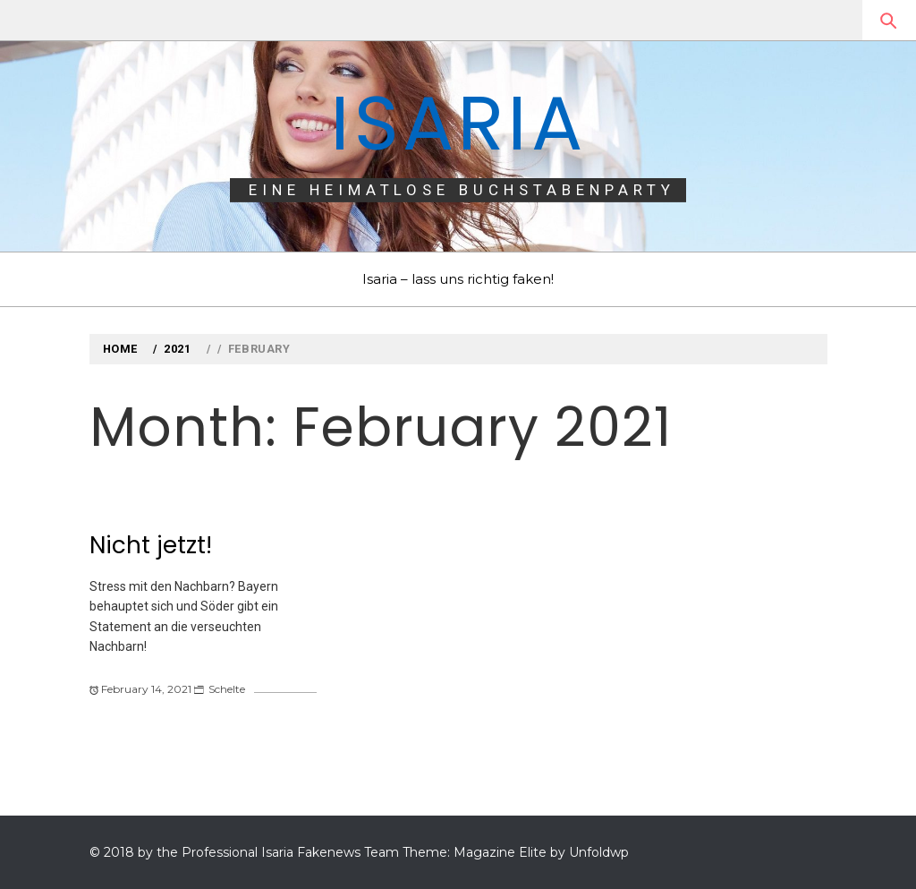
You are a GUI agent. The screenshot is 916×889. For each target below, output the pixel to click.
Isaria (458, 123)
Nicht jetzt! (150, 545)
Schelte (226, 689)
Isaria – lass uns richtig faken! (458, 278)
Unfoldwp (599, 852)
